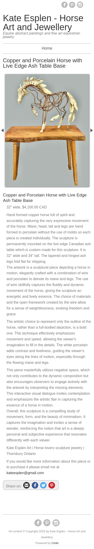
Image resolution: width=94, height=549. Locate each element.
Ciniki (54, 543)
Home (47, 48)
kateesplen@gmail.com (25, 473)
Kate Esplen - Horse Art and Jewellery (43, 22)
